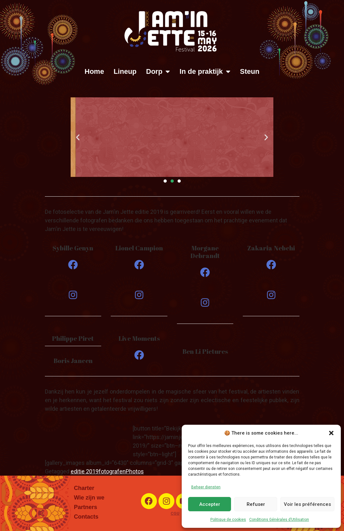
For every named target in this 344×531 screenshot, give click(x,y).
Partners (85, 507)
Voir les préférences (307, 504)
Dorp (158, 71)
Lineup (125, 71)
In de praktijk (204, 71)
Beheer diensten (206, 487)
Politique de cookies (228, 519)
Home (94, 71)
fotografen (112, 471)
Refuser (256, 504)
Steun (249, 71)
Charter (84, 488)
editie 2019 (85, 471)
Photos (135, 471)
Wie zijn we (89, 497)
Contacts (86, 517)
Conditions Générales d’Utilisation (279, 519)
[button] (331, 433)
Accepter (209, 504)
